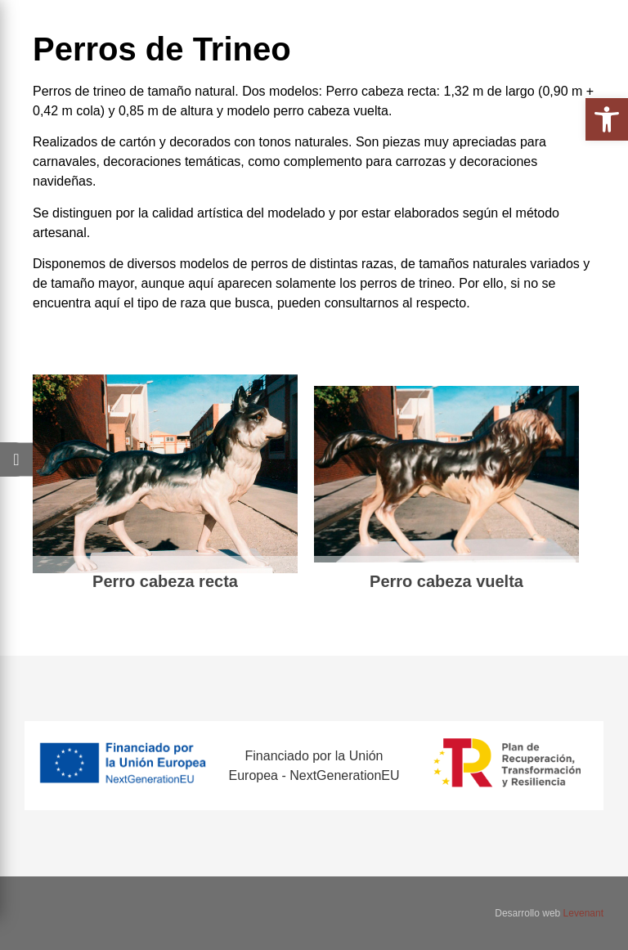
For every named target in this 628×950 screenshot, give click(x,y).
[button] (606, 119)
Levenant (583, 913)
